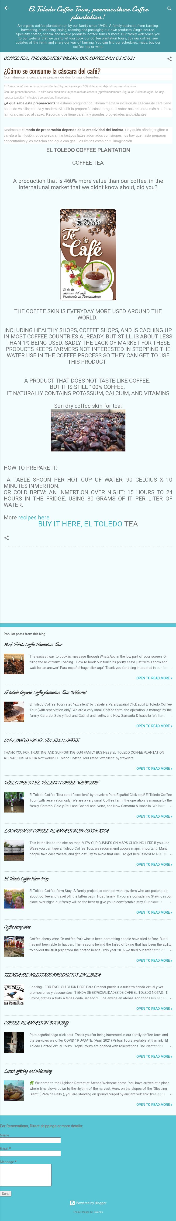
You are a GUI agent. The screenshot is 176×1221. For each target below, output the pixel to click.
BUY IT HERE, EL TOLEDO (81, 523)
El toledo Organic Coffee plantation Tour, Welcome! (45, 693)
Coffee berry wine (17, 927)
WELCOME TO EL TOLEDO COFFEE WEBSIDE (51, 783)
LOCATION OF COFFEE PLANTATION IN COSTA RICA (56, 831)
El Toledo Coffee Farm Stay (26, 879)
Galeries (98, 1212)
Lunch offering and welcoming (28, 1071)
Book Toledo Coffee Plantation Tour (33, 645)
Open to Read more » (154, 678)
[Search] (169, 9)
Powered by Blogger (88, 1203)
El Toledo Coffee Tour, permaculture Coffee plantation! (88, 13)
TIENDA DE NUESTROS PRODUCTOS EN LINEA (52, 976)
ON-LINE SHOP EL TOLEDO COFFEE (41, 741)
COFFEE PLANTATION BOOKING (36, 1023)
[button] (169, 59)
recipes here (33, 517)
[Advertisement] (39, 586)
